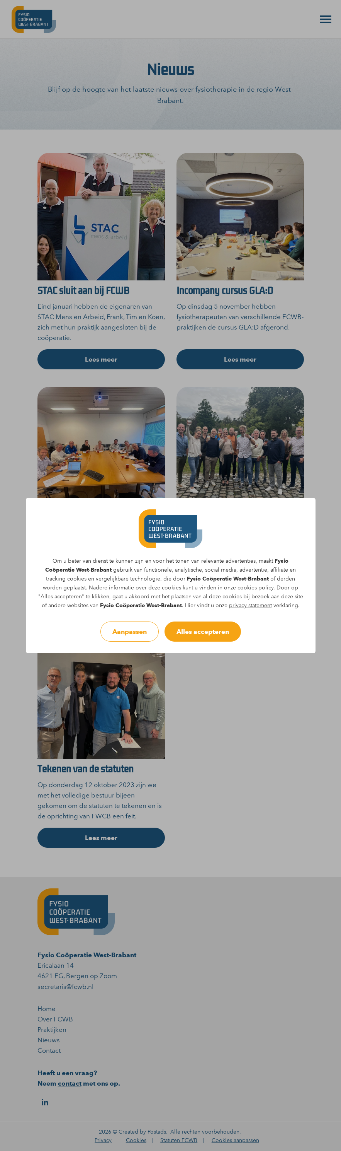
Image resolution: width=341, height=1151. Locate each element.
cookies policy (255, 587)
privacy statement (250, 605)
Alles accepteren (202, 631)
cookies (77, 579)
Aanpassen (129, 631)
